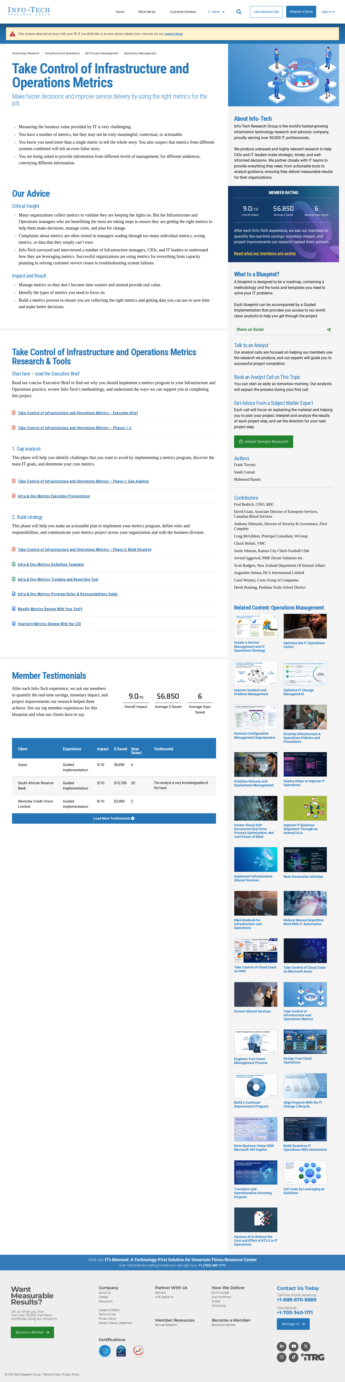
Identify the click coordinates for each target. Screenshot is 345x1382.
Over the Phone (222, 1297)
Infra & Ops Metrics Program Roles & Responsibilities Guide (71, 592)
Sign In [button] (328, 12)
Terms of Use (108, 1314)
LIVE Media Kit (165, 1297)
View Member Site (266, 12)
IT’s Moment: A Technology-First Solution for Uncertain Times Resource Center (181, 1259)
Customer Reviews (183, 12)
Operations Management (140, 53)
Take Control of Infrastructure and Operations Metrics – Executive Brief (82, 412)
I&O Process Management (101, 53)
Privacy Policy (108, 1318)
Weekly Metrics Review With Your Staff (52, 607)
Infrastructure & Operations (62, 53)
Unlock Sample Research (266, 441)
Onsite (216, 1301)
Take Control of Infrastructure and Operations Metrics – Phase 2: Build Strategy (89, 548)
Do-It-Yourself (221, 1292)
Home (120, 12)
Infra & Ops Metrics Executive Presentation (56, 495)
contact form (173, 34)
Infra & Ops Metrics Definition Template (53, 563)
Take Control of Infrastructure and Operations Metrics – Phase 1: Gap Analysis (88, 480)
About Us (105, 1292)
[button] (283, 75)
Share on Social (283, 329)
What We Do (147, 12)
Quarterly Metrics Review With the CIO (52, 622)
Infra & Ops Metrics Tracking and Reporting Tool (60, 578)
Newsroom (106, 1301)
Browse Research (167, 1325)
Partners (161, 1292)
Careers (104, 1297)
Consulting (219, 1305)
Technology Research (25, 53)
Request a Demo (301, 11)
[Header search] (239, 11)
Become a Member (34, 1332)
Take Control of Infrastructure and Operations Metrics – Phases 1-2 (78, 427)
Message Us (294, 1324)
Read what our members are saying (265, 253)
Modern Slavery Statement (117, 1323)
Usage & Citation (110, 1310)
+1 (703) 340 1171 (212, 1265)
